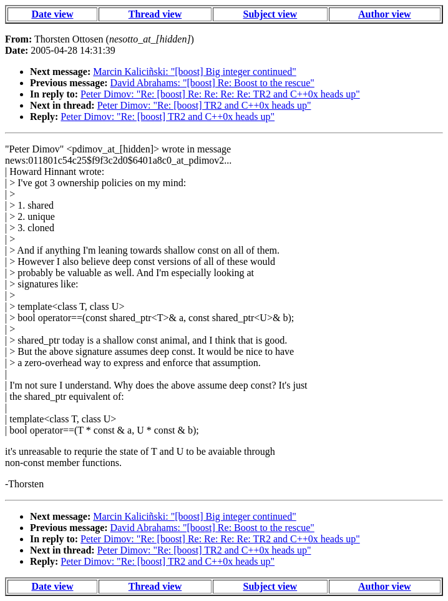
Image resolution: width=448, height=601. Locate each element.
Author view (384, 14)
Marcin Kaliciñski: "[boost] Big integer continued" (194, 71)
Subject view (270, 14)
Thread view (155, 14)
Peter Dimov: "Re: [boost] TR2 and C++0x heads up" (204, 105)
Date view (52, 14)
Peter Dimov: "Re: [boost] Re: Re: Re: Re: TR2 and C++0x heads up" (220, 94)
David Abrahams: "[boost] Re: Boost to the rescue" (212, 82)
